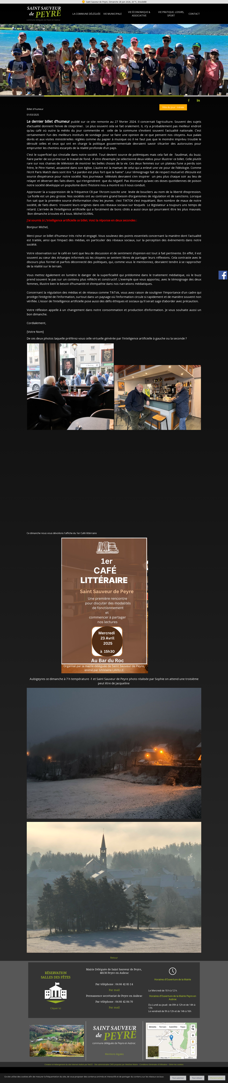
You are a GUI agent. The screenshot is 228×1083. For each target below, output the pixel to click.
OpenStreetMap (175, 1058)
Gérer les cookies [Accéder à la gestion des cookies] (176, 1064)
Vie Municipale (112, 13)
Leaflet (157, 1058)
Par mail (114, 990)
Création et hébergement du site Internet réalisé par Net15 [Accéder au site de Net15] (68, 1064)
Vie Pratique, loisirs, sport (171, 13)
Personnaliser (216, 1078)
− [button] (193, 1052)
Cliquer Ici (55, 1008)
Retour (114, 957)
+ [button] (193, 1048)
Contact (194, 13)
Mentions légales (114, 1054)
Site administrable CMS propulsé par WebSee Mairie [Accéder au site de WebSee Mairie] (116, 1064)
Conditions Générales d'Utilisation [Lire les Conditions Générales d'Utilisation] (153, 1064)
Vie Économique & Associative (139, 13)
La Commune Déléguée (86, 13)
